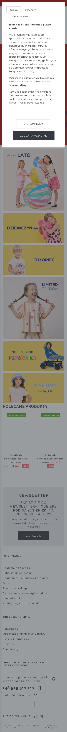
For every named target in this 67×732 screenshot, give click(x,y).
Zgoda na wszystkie (33, 135)
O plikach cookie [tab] (18, 16)
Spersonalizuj (33, 123)
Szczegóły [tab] (30, 9)
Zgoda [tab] (13, 9)
